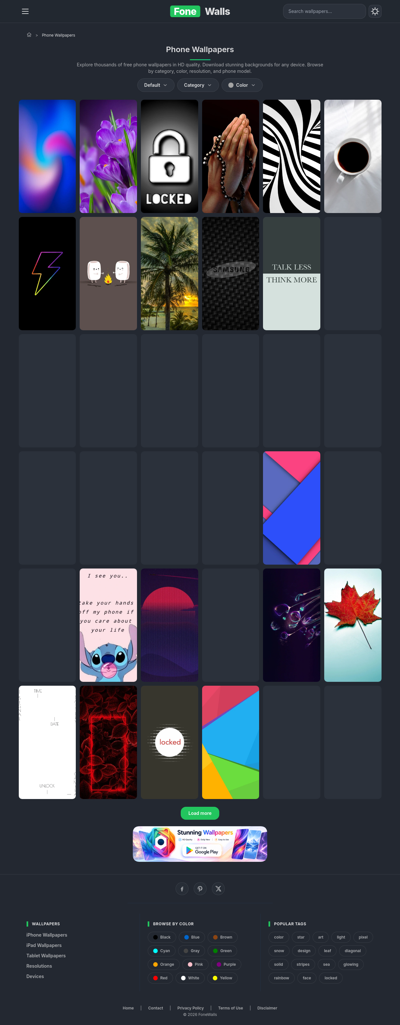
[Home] (29, 34)
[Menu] (25, 11)
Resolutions (39, 966)
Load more (200, 813)
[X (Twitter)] (218, 888)
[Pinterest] (200, 888)
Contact (155, 1008)
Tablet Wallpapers (46, 955)
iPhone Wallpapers (47, 935)
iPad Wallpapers (44, 945)
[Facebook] (182, 888)
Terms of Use (230, 1008)
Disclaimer (267, 1008)
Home (128, 1008)
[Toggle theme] (375, 11)
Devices (35, 976)
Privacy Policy (190, 1008)
